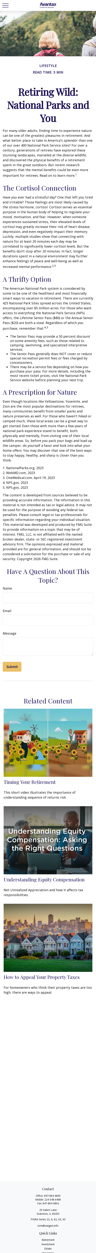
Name (7, 588)
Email (7, 611)
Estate (48, 1248)
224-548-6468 (52, 1199)
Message (9, 633)
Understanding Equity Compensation (44, 879)
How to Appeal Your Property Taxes (42, 977)
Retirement (48, 1240)
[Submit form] (12, 667)
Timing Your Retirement (30, 782)
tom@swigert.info (48, 1225)
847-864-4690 (52, 1195)
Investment (48, 1244)
